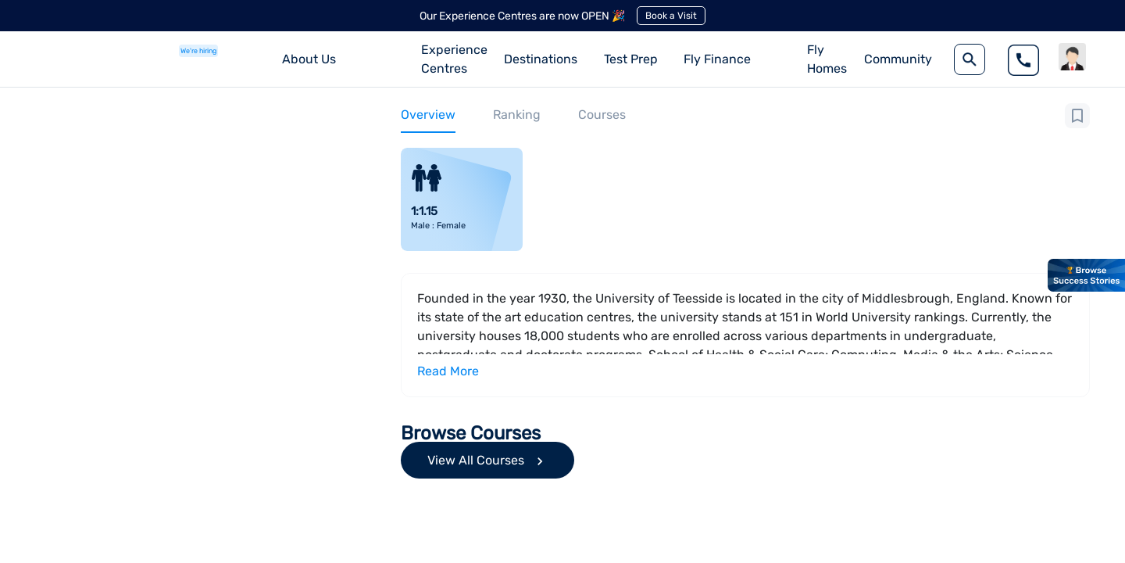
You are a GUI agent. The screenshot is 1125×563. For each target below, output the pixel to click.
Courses (602, 114)
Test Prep (631, 59)
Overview (428, 114)
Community (898, 59)
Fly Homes (827, 59)
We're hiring (198, 51)
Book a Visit (671, 15)
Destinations (540, 59)
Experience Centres (454, 59)
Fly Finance (717, 59)
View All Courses (487, 461)
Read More (448, 371)
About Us (309, 59)
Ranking (517, 114)
